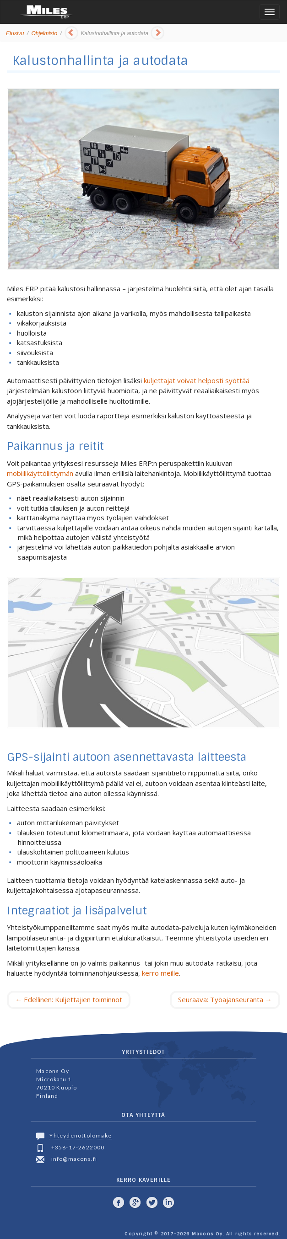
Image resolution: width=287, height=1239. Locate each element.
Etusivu (15, 33)
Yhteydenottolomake (80, 1135)
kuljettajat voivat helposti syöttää (196, 380)
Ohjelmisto (44, 33)
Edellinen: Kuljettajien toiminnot (68, 999)
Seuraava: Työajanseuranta (225, 999)
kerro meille (160, 972)
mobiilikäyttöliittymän (40, 473)
